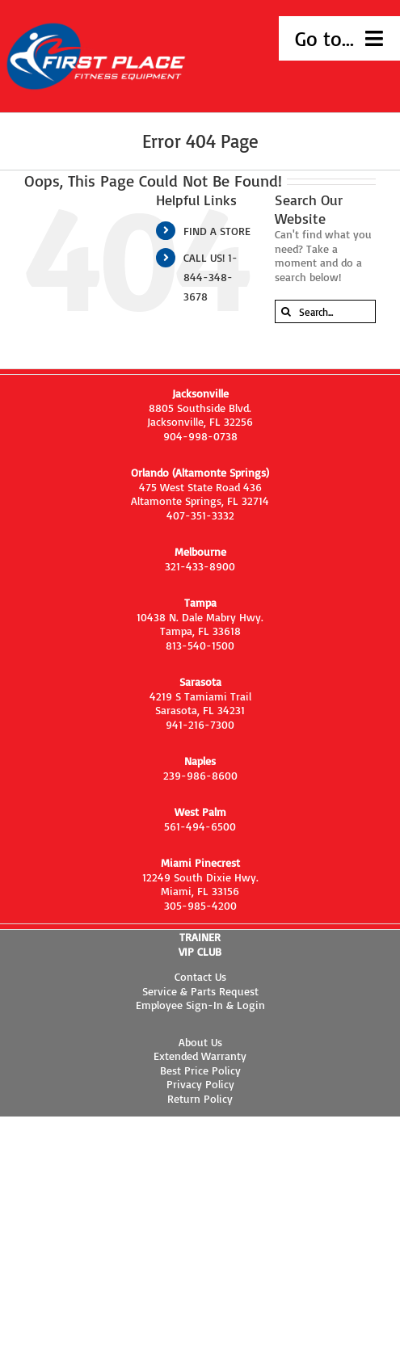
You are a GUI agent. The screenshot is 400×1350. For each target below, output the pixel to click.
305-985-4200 (200, 905)
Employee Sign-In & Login (200, 1004)
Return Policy (200, 1098)
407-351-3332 (200, 515)
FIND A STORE (217, 231)
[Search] (286, 311)
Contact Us (200, 976)
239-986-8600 (200, 775)
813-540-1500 (200, 645)
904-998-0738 (200, 436)
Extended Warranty (200, 1055)
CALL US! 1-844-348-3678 (210, 276)
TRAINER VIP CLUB (200, 944)
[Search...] (325, 311)
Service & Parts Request (200, 991)
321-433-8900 (200, 566)
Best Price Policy (200, 1070)
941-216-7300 (200, 724)
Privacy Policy (200, 1084)
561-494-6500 (200, 826)
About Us (200, 1042)
